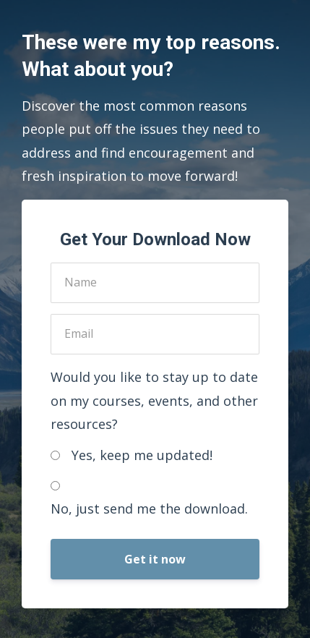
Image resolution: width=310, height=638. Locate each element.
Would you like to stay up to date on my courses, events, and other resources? (154, 400)
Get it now (155, 559)
